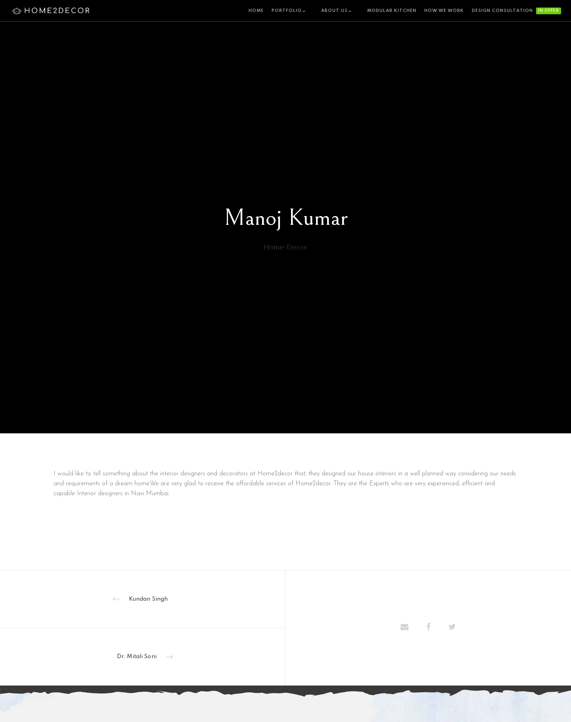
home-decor (285, 255)
